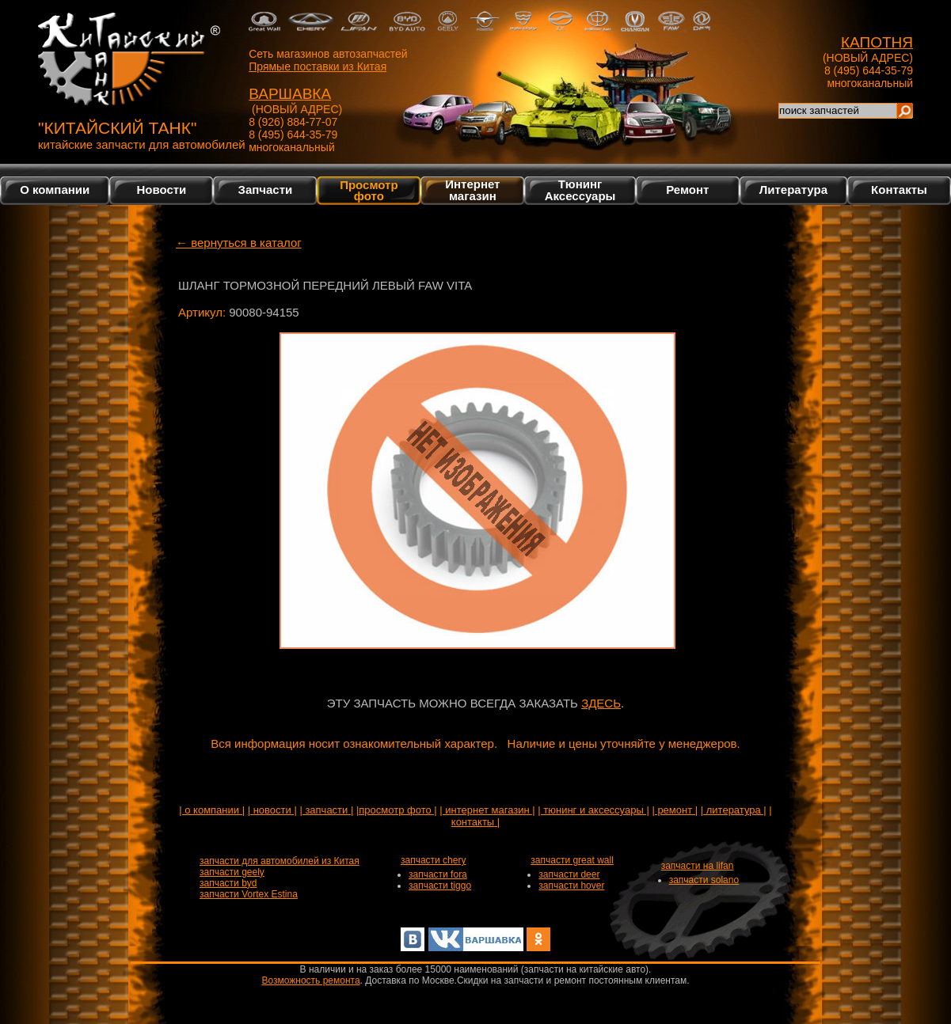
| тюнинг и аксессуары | (593, 810)
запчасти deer (568, 874)
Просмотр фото (369, 190)
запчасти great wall (572, 860)
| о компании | (212, 810)
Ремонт (687, 189)
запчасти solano (704, 880)
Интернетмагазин (472, 190)
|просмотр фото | (396, 810)
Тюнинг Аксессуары (580, 190)
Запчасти (265, 189)
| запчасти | (326, 810)
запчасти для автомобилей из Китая (279, 861)
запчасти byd (228, 883)
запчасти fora (438, 874)
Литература (793, 189)
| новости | (272, 810)
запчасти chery (433, 860)
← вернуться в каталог (239, 242)
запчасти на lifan (697, 865)
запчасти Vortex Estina (249, 894)
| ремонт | (675, 810)
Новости (161, 189)
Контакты (899, 189)
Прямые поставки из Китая (317, 66)
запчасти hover (571, 885)
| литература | (734, 810)
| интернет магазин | (486, 810)
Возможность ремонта (310, 980)
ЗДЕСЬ (601, 703)
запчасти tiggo (440, 885)
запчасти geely (232, 872)
